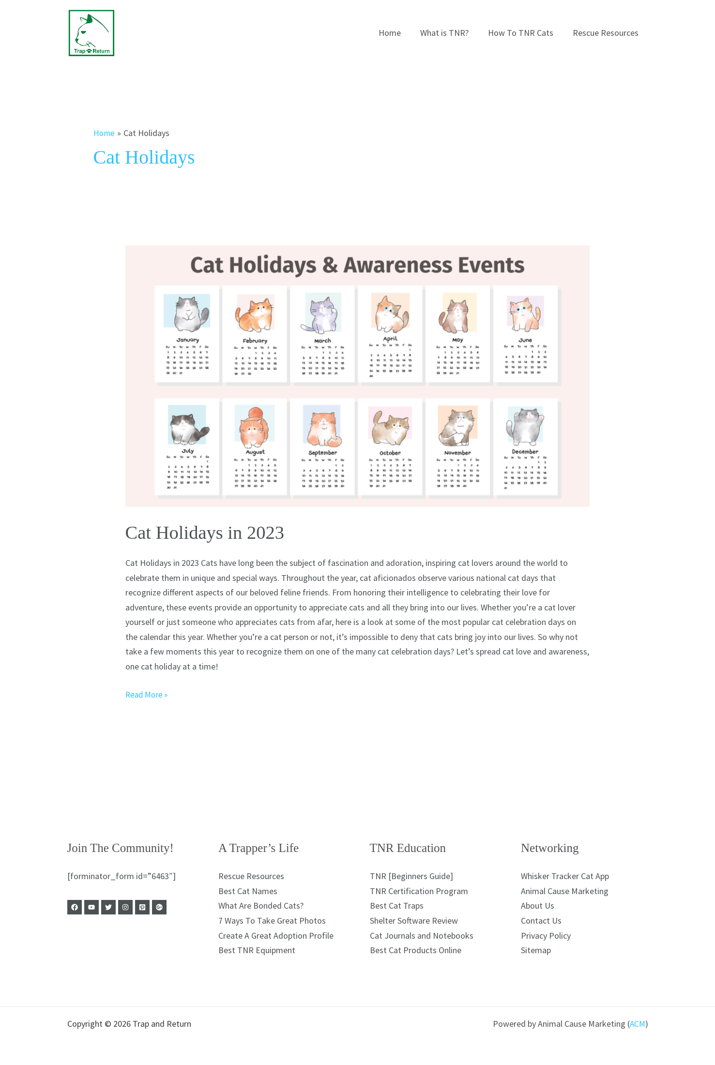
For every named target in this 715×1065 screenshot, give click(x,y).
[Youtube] (95, 907)
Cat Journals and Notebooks (421, 935)
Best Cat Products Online (415, 950)
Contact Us (541, 920)
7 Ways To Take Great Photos (272, 920)
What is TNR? (449, 32)
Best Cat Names (247, 891)
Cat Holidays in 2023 (207, 532)
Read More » (148, 693)
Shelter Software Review (414, 920)
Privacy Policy (546, 935)
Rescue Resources (606, 32)
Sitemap (536, 950)
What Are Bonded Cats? (261, 905)
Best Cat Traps (397, 905)
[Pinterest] (156, 907)
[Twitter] (115, 907)
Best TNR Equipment (256, 950)
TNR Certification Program (419, 891)
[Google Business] (176, 907)
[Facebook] (74, 907)
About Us (537, 905)
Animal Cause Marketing (565, 891)
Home (396, 32)
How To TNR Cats (523, 32)
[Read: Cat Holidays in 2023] (357, 376)
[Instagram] (135, 907)
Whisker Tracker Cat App (565, 876)
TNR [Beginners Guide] (411, 876)
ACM (637, 1023)
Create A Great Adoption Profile (276, 935)
